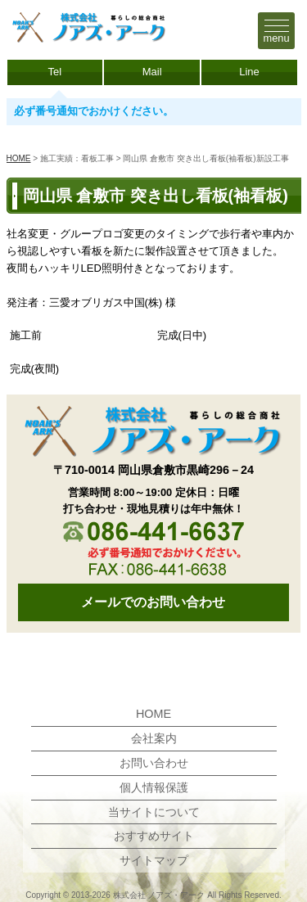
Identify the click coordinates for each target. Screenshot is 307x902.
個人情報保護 (154, 787)
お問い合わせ (154, 762)
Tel (55, 71)
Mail (152, 71)
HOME (19, 158)
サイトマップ (154, 860)
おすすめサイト (154, 835)
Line (249, 71)
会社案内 (154, 738)
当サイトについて (154, 812)
